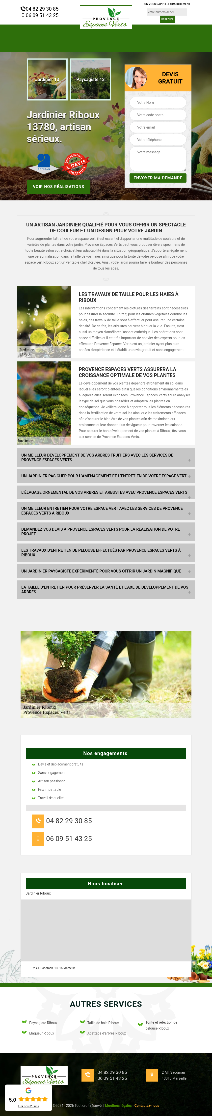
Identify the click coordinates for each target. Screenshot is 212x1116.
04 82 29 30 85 (39, 9)
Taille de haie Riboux (99, 1022)
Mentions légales (118, 1106)
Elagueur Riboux (38, 1033)
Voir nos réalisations (58, 186)
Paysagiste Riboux (39, 1022)
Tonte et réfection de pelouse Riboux (157, 1025)
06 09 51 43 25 (39, 15)
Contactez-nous (146, 1106)
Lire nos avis (28, 1106)
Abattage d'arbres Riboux (103, 1033)
